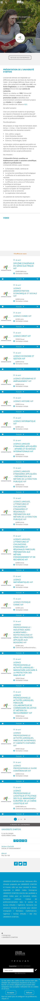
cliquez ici (5, 999)
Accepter (10, 992)
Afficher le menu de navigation (1, 2)
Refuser (29, 992)
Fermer (39, 979)
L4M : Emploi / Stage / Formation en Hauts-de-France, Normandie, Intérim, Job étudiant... (20, 2)
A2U (25, 104)
